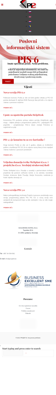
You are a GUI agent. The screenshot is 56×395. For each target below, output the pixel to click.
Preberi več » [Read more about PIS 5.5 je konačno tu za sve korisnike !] (8, 155)
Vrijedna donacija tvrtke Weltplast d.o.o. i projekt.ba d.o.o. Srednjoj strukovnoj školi (26, 164)
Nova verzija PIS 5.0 (14, 189)
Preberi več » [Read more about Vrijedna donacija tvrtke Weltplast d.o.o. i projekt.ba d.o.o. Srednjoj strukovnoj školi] (8, 183)
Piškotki (28, 313)
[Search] (26, 353)
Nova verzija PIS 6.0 (14, 92)
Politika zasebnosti (28, 311)
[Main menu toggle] (2, 4)
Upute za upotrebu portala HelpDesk (23, 114)
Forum (28, 308)
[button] (55, 4)
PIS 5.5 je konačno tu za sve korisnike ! (24, 139)
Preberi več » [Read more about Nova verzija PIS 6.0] (8, 108)
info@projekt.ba (10, 259)
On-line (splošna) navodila (28, 306)
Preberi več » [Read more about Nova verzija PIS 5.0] (8, 207)
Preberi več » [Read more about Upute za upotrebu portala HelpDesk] (8, 132)
